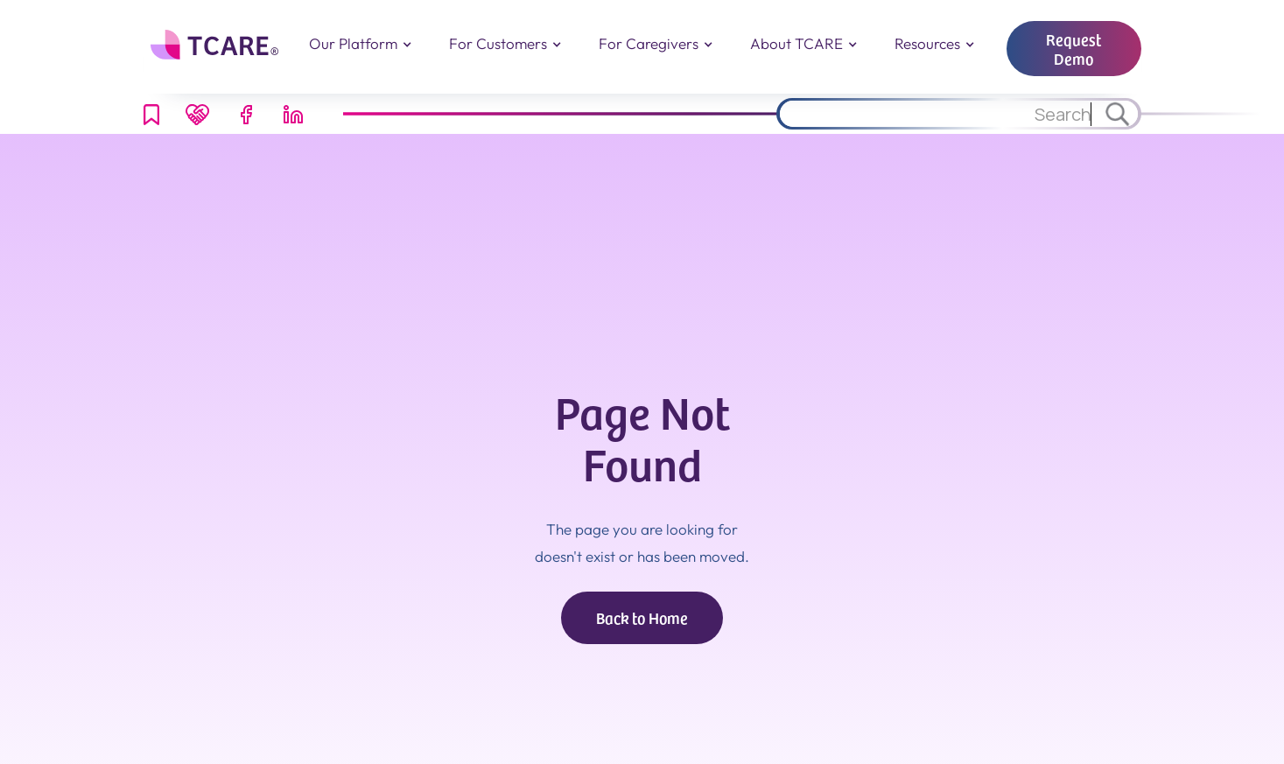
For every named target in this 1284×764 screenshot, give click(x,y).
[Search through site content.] (937, 113)
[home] (217, 44)
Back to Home (642, 617)
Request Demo (1073, 48)
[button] (360, 44)
